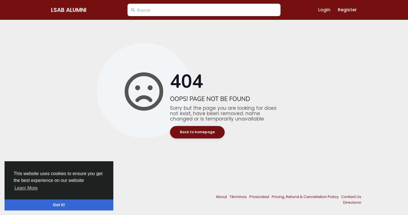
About (222, 196)
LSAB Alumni (68, 10)
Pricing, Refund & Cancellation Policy (305, 196)
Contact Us (351, 196)
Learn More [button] (26, 188)
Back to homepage (197, 132)
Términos (239, 196)
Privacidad (259, 196)
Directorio (352, 202)
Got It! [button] (59, 205)
